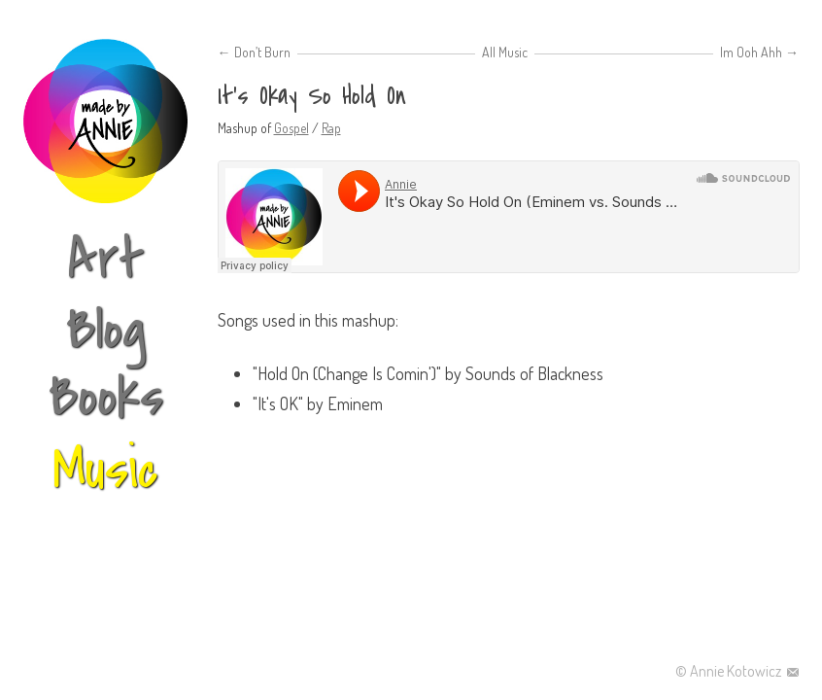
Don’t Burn (254, 52)
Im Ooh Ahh (759, 52)
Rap (331, 128)
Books (106, 397)
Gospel (291, 128)
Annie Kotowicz (737, 671)
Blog (106, 330)
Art (106, 260)
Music (513, 52)
